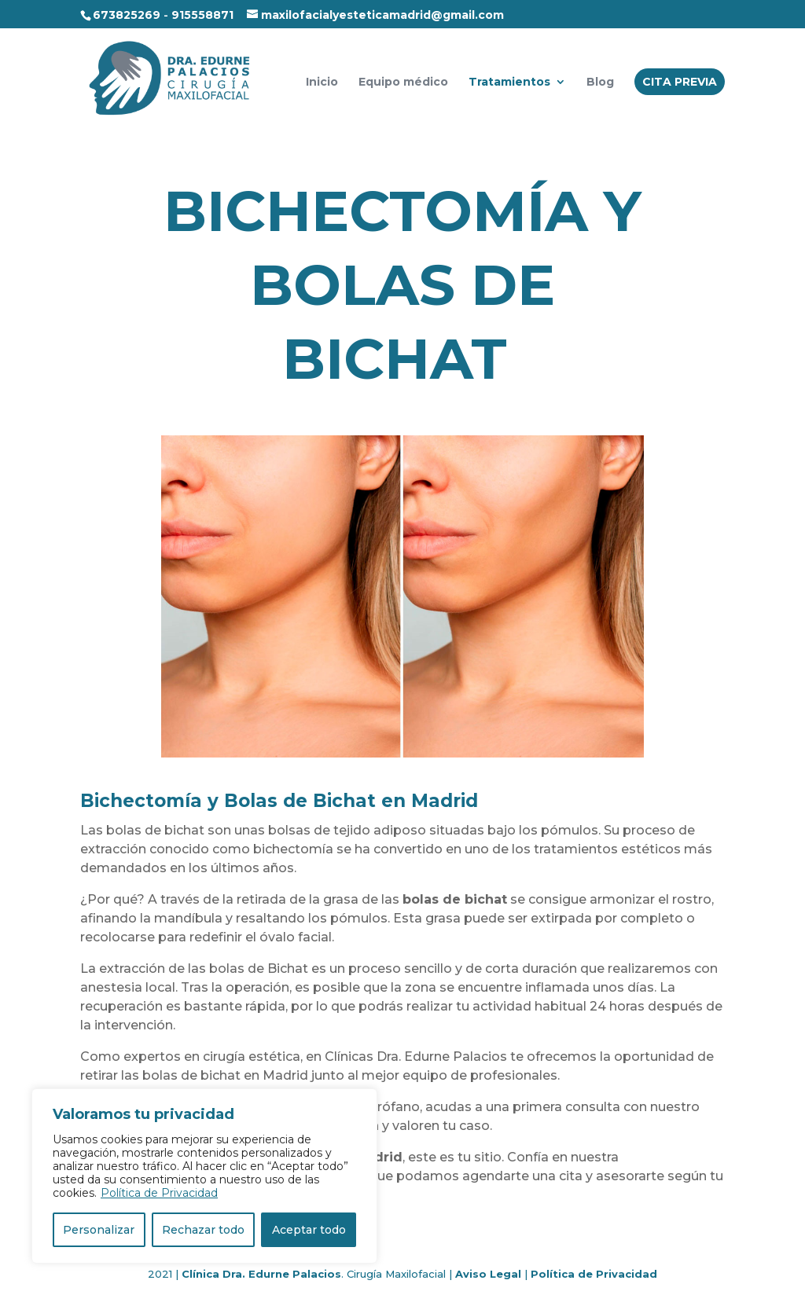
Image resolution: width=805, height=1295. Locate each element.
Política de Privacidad (159, 1193)
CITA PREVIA (679, 82)
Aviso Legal (488, 1273)
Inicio (322, 82)
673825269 (126, 15)
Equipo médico (403, 82)
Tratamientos (509, 82)
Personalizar (98, 1230)
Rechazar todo (203, 1230)
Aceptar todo (309, 1230)
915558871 (202, 15)
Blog (600, 82)
